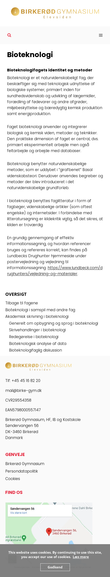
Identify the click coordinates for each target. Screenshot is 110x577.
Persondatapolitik (21, 471)
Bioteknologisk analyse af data (37, 343)
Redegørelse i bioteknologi (33, 336)
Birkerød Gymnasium (24, 463)
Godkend (55, 567)
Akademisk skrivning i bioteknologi (37, 316)
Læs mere (81, 557)
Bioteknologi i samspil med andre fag (40, 310)
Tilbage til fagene (21, 303)
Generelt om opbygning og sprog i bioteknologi (53, 323)
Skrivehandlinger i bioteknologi (37, 330)
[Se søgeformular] (9, 35)
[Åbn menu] (101, 35)
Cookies (12, 478)
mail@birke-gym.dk (23, 390)
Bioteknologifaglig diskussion (35, 350)
